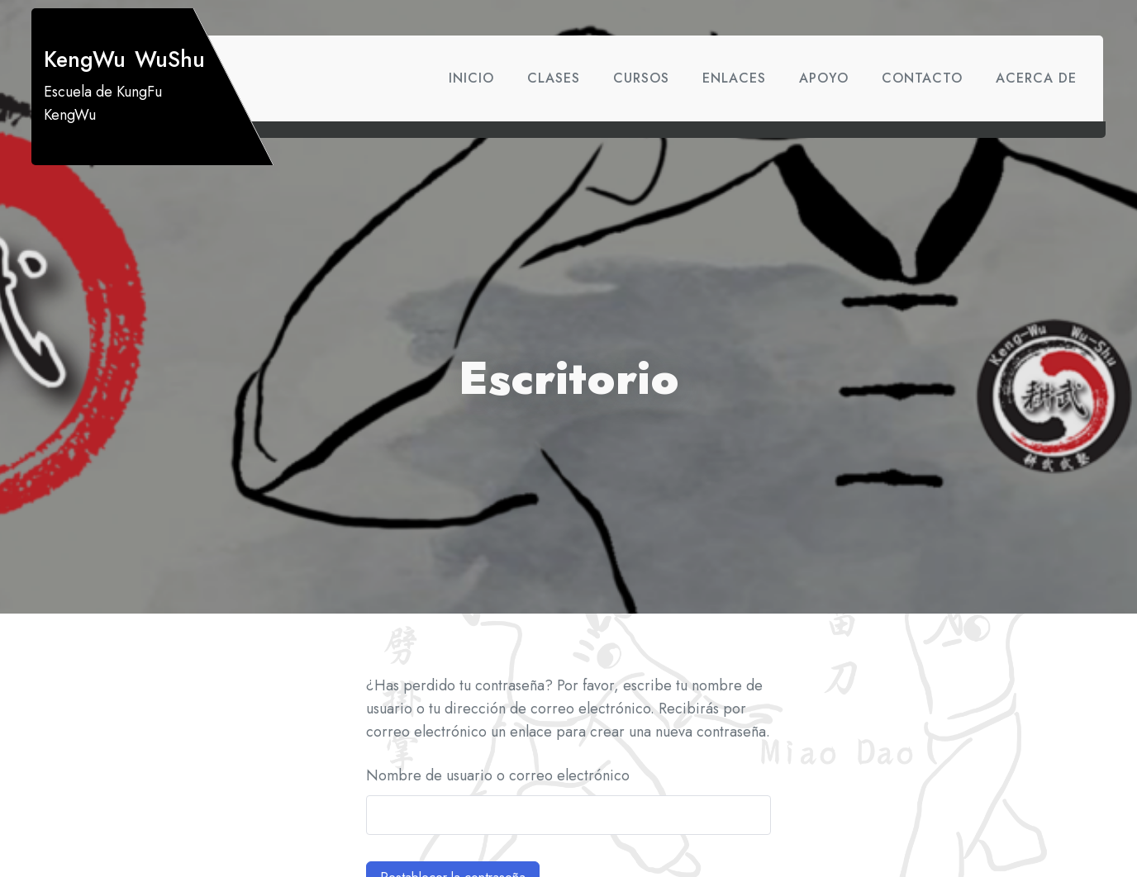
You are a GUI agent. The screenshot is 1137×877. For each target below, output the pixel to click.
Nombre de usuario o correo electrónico (498, 775)
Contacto (922, 78)
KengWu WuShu (124, 59)
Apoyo (824, 78)
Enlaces (734, 78)
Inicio (471, 78)
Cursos (641, 78)
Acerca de (1036, 78)
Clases (553, 78)
